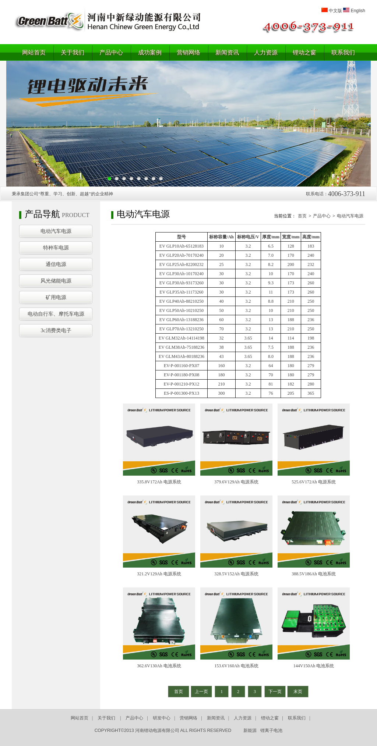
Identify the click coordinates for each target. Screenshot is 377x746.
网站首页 (34, 52)
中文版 (335, 10)
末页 (297, 691)
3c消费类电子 (55, 330)
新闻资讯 (227, 52)
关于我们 (72, 52)
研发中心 (161, 718)
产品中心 (111, 52)
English (358, 10)
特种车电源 (56, 248)
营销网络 (188, 52)
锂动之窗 (304, 52)
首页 (302, 216)
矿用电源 (56, 297)
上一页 (201, 691)
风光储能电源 (55, 281)
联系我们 (343, 52)
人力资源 (266, 52)
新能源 (250, 730)
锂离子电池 (271, 730)
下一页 (275, 691)
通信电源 (56, 264)
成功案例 (150, 52)
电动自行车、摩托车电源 (56, 314)
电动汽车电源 (55, 231)
